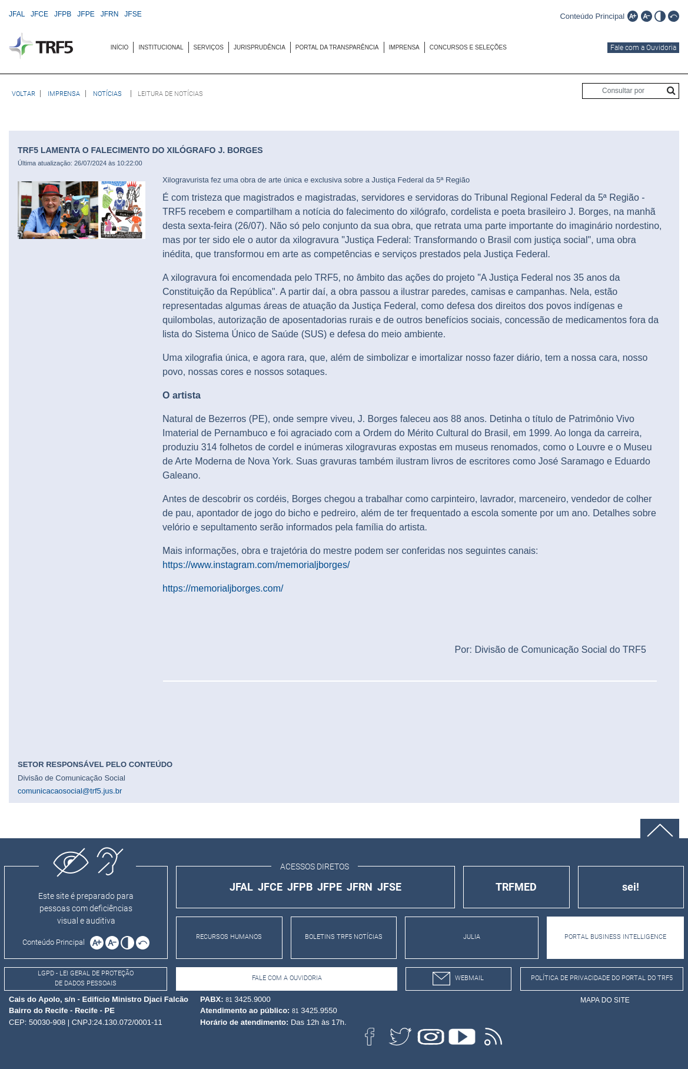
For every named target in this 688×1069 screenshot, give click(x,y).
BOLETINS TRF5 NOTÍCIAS (344, 937)
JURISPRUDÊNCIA (259, 47)
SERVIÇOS (209, 47)
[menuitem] (120, 47)
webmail (458, 978)
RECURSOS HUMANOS (229, 937)
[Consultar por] (630, 91)
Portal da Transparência (337, 47)
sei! (630, 887)
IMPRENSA (404, 47)
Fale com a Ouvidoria (643, 48)
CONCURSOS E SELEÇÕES (468, 47)
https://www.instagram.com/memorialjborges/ (256, 565)
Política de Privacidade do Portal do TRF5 (602, 978)
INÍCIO (120, 47)
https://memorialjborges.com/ (222, 588)
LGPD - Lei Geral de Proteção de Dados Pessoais (86, 978)
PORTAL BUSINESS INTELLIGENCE (615, 937)
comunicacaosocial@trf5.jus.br (70, 790)
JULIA (471, 937)
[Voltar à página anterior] (23, 93)
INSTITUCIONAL (160, 47)
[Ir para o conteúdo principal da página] (592, 16)
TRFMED (516, 887)
